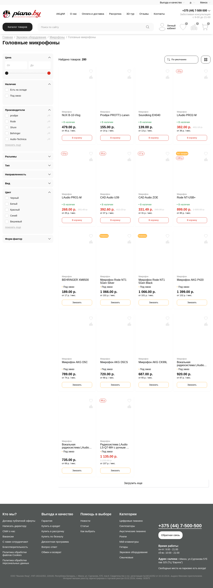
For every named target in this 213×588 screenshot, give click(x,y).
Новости (85, 520)
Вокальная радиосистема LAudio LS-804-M (190, 364)
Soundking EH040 (149, 115)
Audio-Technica (16, 139)
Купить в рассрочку (53, 531)
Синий (11, 215)
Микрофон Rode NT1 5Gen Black (152, 281)
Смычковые (126, 557)
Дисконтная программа (55, 541)
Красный (13, 209)
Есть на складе (16, 89)
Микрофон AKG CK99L (153, 362)
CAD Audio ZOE (148, 197)
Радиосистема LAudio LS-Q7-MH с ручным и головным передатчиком (114, 446)
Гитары (124, 546)
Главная (8, 37)
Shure (11, 127)
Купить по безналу (52, 536)
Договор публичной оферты (19, 520)
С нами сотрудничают (15, 541)
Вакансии (8, 536)
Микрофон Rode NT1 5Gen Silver (113, 281)
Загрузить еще (133, 483)
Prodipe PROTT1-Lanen (114, 115)
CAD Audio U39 (109, 197)
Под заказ (13, 95)
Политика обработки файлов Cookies (15, 553)
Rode (11, 121)
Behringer (13, 133)
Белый (11, 203)
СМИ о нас (9, 531)
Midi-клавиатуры (129, 541)
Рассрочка (115, 13)
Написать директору (14, 526)
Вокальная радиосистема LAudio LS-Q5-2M (75, 446)
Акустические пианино (133, 531)
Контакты (159, 13)
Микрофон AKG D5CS (114, 362)
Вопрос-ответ (49, 546)
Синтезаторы (127, 526)
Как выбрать (87, 531)
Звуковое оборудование (31, 37)
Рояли (123, 536)
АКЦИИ (60, 13)
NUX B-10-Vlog (71, 115)
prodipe (12, 115)
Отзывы (144, 13)
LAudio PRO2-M (187, 115)
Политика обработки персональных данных (16, 562)
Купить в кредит (51, 526)
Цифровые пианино (131, 520)
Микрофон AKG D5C (75, 362)
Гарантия (47, 520)
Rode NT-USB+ (186, 197)
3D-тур (130, 13)
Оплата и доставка (93, 13)
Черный (12, 198)
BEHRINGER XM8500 (75, 279)
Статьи (84, 526)
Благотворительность (15, 546)
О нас (73, 13)
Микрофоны (57, 37)
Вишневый (14, 221)
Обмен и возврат (52, 552)
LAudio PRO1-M (72, 197)
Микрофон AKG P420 (190, 279)
